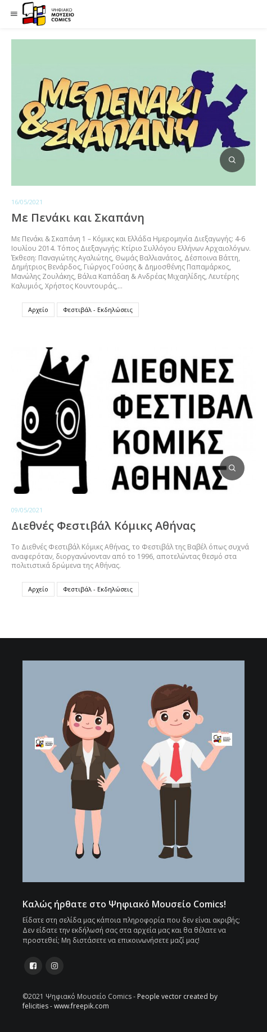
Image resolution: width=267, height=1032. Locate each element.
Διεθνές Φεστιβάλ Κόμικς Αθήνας (103, 525)
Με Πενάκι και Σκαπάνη (77, 217)
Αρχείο (38, 309)
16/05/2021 (27, 202)
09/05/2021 (27, 510)
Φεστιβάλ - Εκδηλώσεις (98, 309)
